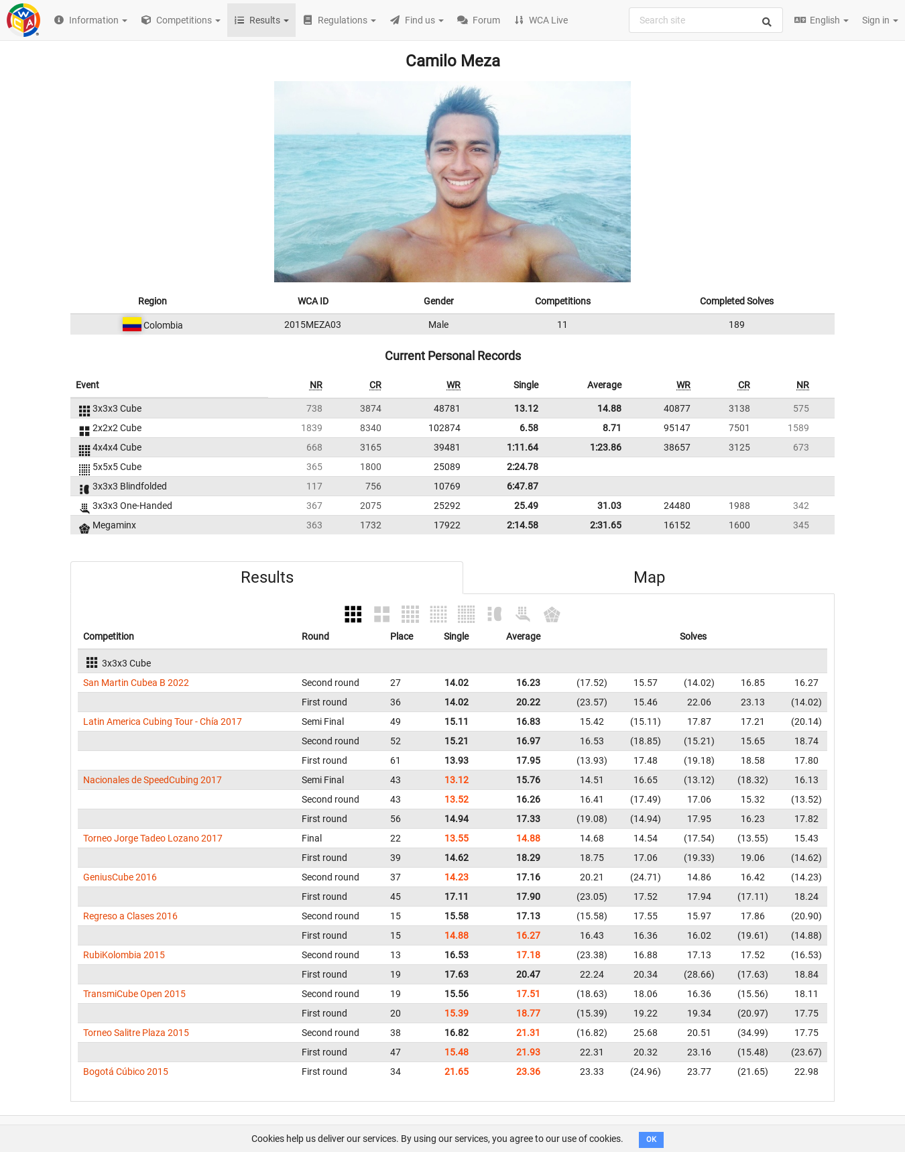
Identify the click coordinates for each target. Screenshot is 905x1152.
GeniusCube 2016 (120, 877)
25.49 (526, 505)
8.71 (612, 427)
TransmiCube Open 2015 (134, 993)
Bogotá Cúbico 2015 (125, 1071)
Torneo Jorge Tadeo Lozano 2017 (153, 838)
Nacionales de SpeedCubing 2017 (152, 779)
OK (651, 1139)
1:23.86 (605, 447)
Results (267, 577)
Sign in (880, 20)
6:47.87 (522, 486)
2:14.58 (522, 525)
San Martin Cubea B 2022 (136, 682)
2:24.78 (522, 466)
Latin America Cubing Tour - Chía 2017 (162, 721)
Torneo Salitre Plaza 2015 (136, 1032)
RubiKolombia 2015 (124, 954)
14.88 (609, 408)
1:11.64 (522, 447)
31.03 (609, 505)
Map (649, 577)
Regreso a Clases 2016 (130, 916)
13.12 (526, 408)
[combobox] (706, 20)
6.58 (529, 427)
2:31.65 (605, 525)
